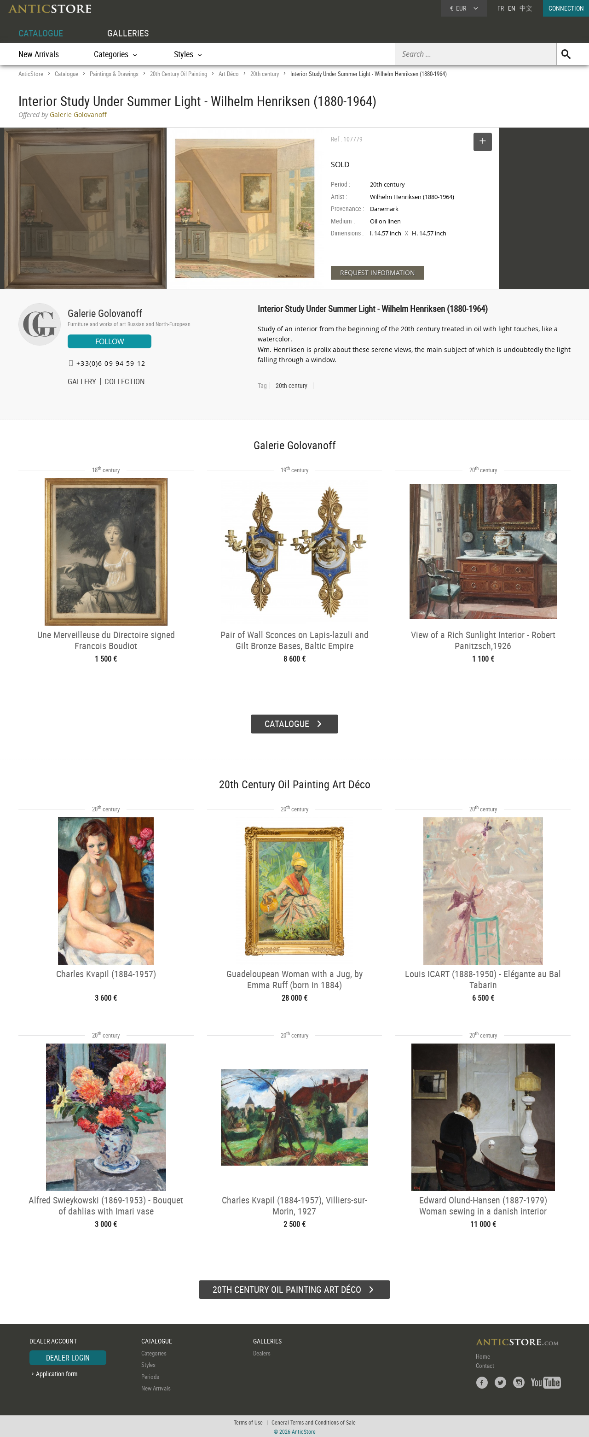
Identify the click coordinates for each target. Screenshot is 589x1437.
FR (500, 8)
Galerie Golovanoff (105, 313)
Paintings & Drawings (114, 74)
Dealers (262, 1352)
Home (483, 1355)
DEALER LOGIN (68, 1356)
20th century (264, 74)
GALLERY (82, 382)
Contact (485, 1364)
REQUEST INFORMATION (377, 272)
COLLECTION (124, 382)
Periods (150, 1375)
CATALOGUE (40, 33)
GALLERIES (128, 33)
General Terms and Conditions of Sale (313, 1421)
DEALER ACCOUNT (53, 1339)
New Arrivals (38, 53)
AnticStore (30, 74)
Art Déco (229, 74)
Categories (154, 1352)
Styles (148, 1363)
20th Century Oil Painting (178, 74)
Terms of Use (248, 1421)
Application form (57, 1372)
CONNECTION (566, 8)
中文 (526, 8)
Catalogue (66, 74)
